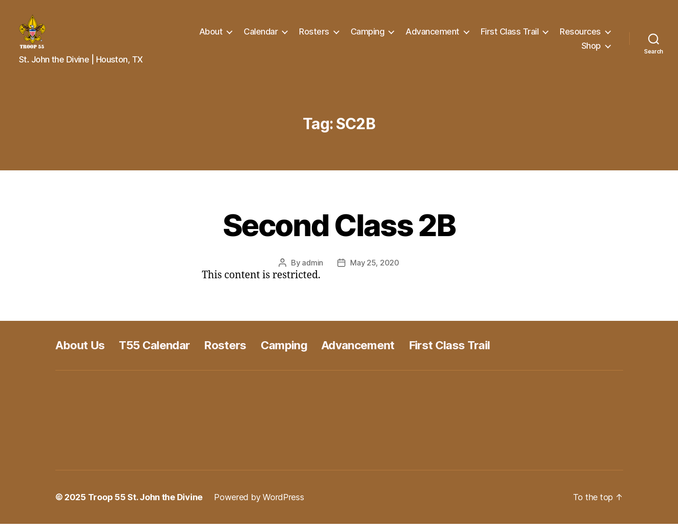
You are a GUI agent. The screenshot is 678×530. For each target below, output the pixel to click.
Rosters (314, 35)
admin (312, 269)
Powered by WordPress (259, 503)
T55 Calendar (154, 351)
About (211, 35)
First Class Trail (510, 35)
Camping (368, 35)
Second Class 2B (339, 231)
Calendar (261, 35)
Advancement (432, 35)
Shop (591, 48)
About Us (80, 351)
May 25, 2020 (374, 269)
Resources (580, 35)
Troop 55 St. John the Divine (145, 503)
